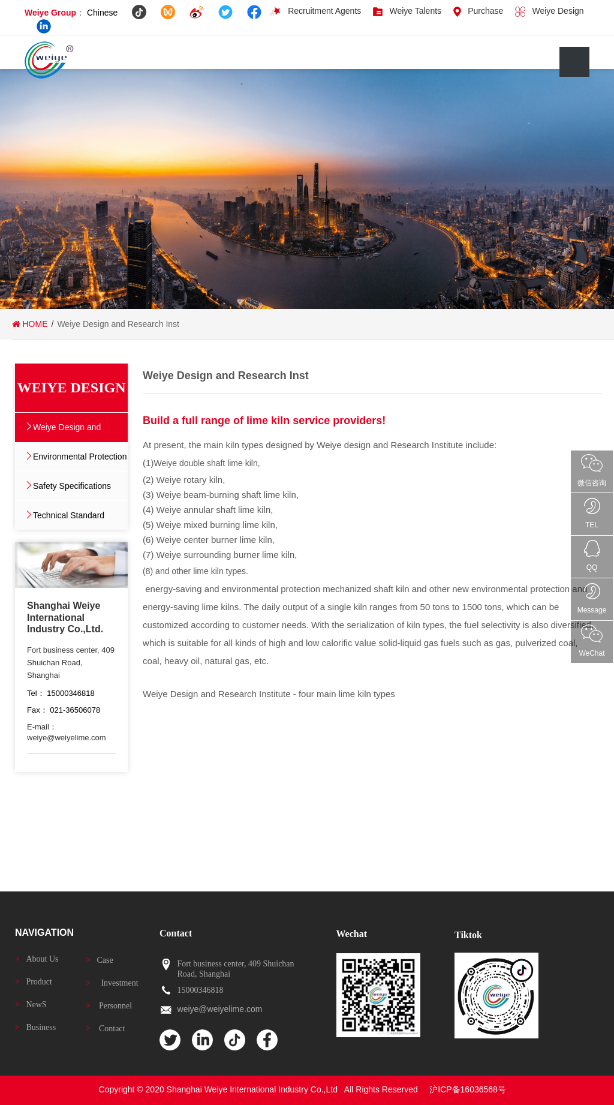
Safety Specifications (72, 486)
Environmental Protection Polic (80, 461)
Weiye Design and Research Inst (67, 432)
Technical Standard (68, 515)
